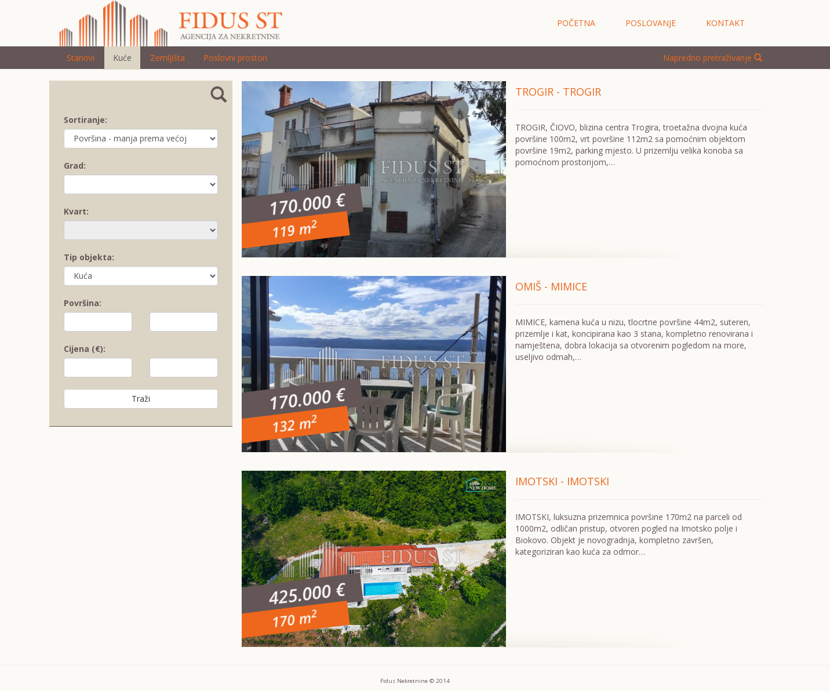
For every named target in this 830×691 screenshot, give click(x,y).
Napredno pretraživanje (712, 57)
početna (576, 22)
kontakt (725, 22)
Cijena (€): (84, 348)
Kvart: (76, 211)
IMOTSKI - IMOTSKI (562, 481)
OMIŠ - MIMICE (551, 286)
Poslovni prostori (235, 57)
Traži (141, 398)
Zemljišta (167, 57)
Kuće (122, 57)
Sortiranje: (85, 119)
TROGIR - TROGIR (558, 92)
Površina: (82, 302)
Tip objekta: (89, 257)
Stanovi (80, 57)
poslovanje (650, 22)
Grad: (75, 165)
